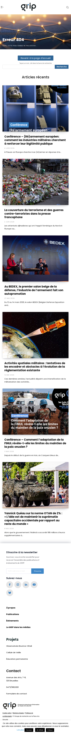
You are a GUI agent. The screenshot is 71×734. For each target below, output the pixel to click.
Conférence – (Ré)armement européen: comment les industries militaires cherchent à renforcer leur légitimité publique (35, 140)
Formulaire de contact (16, 693)
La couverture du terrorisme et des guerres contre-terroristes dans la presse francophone (34, 213)
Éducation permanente (17, 659)
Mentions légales (18, 713)
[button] (64, 7)
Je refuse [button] (40, 730)
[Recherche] (61, 67)
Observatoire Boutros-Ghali (19, 646)
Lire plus (20, 730)
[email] (18, 571)
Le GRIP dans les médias (18, 627)
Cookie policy (6, 713)
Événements (12, 620)
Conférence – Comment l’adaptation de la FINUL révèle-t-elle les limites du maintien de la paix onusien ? (35, 443)
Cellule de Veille (13, 652)
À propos (10, 607)
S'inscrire (37, 571)
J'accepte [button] (29, 730)
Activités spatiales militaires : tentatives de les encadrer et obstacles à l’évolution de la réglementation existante (34, 366)
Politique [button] (50, 730)
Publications (12, 614)
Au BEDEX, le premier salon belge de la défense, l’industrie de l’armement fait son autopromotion (33, 290)
